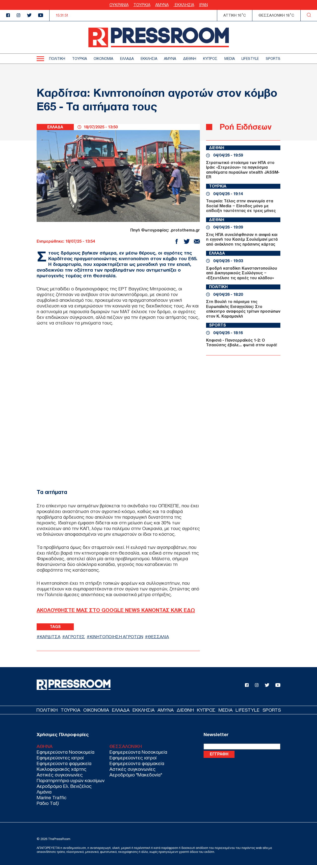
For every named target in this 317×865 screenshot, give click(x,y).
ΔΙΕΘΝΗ (189, 59)
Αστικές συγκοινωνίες (60, 774)
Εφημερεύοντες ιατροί (60, 757)
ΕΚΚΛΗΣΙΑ (184, 5)
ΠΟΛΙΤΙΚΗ (57, 59)
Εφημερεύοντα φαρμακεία (64, 763)
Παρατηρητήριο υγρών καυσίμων (71, 780)
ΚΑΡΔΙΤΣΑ (50, 636)
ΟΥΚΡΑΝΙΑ (119, 5)
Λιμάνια (44, 792)
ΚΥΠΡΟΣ (210, 59)
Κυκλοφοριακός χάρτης (61, 769)
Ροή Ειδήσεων (245, 126)
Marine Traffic (51, 797)
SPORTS (273, 59)
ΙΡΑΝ (203, 5)
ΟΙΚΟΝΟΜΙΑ (103, 59)
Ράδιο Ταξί (48, 803)
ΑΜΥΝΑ (162, 5)
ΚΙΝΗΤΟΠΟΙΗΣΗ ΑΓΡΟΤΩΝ (116, 636)
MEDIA (229, 59)
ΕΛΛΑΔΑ (127, 59)
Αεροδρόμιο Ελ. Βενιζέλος (64, 786)
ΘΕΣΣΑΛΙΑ (158, 636)
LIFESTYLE (250, 59)
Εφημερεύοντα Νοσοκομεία (65, 752)
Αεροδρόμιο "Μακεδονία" (135, 774)
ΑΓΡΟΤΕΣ (75, 636)
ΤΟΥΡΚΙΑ (141, 5)
